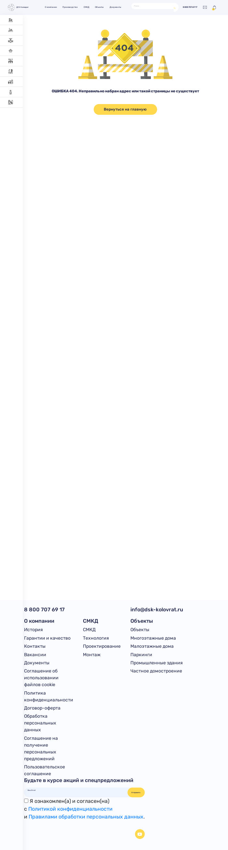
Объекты (99, 7)
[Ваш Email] (76, 790)
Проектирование (102, 646)
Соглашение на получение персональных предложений (41, 749)
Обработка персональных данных (40, 723)
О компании (51, 7)
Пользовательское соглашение (44, 770)
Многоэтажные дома (153, 638)
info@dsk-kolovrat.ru (156, 609)
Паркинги (141, 654)
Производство (70, 7)
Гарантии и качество (47, 638)
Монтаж (92, 654)
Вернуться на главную (125, 109)
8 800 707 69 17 (190, 7)
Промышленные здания (156, 663)
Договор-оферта (42, 708)
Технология (96, 638)
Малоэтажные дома (152, 646)
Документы (115, 7)
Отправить (136, 792)
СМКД (86, 7)
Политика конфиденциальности (48, 696)
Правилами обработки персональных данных (86, 817)
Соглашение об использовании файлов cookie (41, 677)
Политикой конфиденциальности (70, 809)
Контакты (35, 646)
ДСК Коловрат (18, 7)
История (33, 629)
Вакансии (35, 654)
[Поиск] (152, 6)
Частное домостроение (156, 671)
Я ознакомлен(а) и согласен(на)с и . (84, 809)
